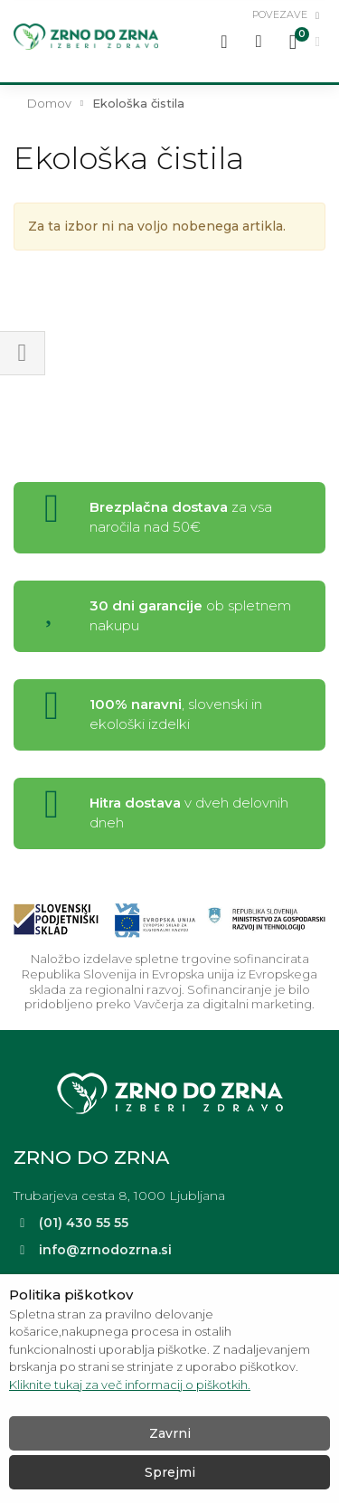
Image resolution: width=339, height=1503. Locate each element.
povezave (279, 14)
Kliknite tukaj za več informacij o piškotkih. (129, 1384)
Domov (49, 103)
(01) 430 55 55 (83, 1223)
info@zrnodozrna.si (105, 1250)
